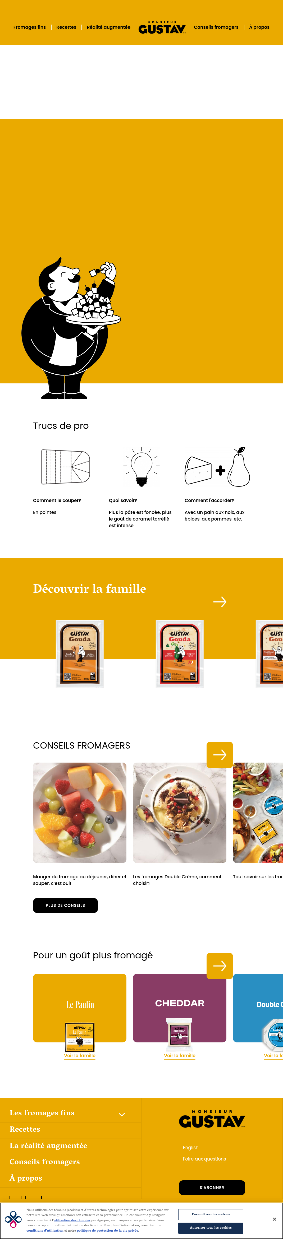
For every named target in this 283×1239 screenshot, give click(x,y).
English (191, 1141)
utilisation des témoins (72, 1220)
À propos (259, 27)
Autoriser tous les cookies (211, 1228)
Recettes (66, 27)
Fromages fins (29, 27)
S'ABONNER (212, 1181)
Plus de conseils (65, 899)
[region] (141, 1221)
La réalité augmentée (48, 1140)
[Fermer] (274, 1219)
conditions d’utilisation (44, 1231)
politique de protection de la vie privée (107, 1231)
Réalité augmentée (108, 27)
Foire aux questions (204, 1152)
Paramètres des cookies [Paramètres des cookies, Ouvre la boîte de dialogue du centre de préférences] (211, 1214)
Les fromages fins (42, 1107)
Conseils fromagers (216, 27)
